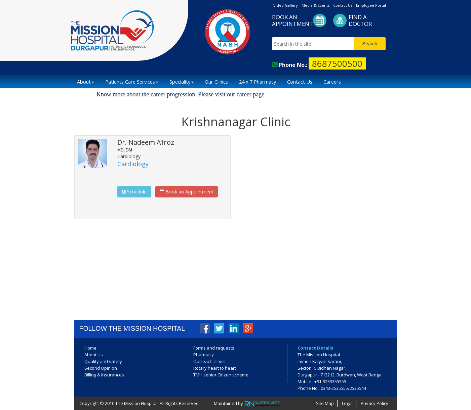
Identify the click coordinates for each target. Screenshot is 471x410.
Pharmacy (203, 355)
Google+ (248, 328)
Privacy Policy (374, 403)
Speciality (181, 81)
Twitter (219, 328)
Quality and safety (103, 361)
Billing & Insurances (104, 375)
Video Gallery (285, 5)
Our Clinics (216, 81)
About (85, 81)
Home (90, 348)
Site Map (325, 403)
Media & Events (315, 5)
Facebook (205, 328)
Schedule (134, 191)
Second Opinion (100, 368)
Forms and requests (213, 348)
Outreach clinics (209, 361)
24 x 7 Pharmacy (257, 81)
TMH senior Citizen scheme (220, 375)
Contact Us (342, 5)
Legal (347, 403)
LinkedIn (234, 328)
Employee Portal (371, 5)
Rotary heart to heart (214, 368)
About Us (93, 355)
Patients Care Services (131, 81)
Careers (332, 81)
